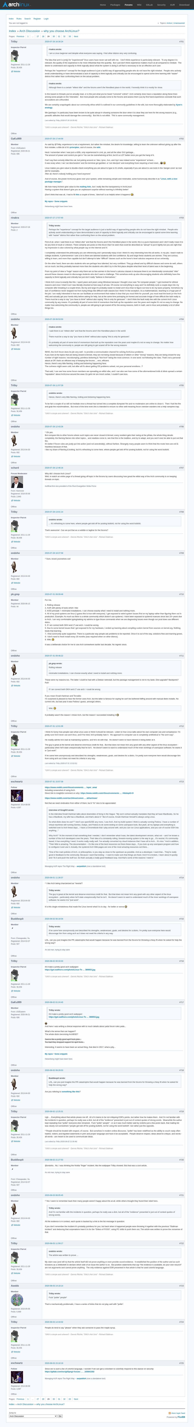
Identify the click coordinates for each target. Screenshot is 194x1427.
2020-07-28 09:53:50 (54, 319)
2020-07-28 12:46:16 (54, 468)
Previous (20, 36)
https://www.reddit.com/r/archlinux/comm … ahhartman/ (71, 798)
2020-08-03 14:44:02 (54, 1322)
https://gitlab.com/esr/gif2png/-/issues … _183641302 (69, 1372)
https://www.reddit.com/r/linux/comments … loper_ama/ (71, 787)
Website (17, 71)
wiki (98, 147)
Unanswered (179, 23)
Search (27, 19)
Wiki (139, 5)
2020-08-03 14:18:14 (54, 1286)
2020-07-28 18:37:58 (54, 553)
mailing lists (85, 187)
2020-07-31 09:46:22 (54, 656)
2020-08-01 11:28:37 (54, 877)
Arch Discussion (29, 31)
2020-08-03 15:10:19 (54, 1363)
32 (64, 36)
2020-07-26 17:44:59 (54, 139)
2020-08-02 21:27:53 (54, 1160)
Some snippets (60, 201)
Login (46, 19)
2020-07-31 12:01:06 (54, 726)
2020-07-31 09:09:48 (54, 594)
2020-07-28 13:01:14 (54, 512)
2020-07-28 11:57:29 (54, 385)
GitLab (149, 5)
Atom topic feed (178, 1413)
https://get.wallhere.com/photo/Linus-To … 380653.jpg (70, 970)
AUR (172, 5)
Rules (19, 19)
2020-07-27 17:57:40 (54, 218)
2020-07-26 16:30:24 (54, 41)
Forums (128, 5)
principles (74, 147)
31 (59, 36)
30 (54, 36)
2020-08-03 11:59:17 (54, 1243)
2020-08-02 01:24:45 (54, 1002)
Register (37, 19)
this (77, 194)
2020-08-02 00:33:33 (54, 961)
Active (169, 23)
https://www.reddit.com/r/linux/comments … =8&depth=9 (107, 793)
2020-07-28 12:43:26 (54, 426)
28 (43, 36)
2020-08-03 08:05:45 (54, 1195)
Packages (115, 5)
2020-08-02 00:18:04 (54, 919)
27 (38, 36)
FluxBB (181, 1417)
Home (103, 5)
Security (161, 5)
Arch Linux (16, 5)
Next (76, 36)
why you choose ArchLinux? (61, 31)
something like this (71, 1091)
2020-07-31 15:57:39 (54, 781)
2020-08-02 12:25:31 (54, 1111)
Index (11, 19)
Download (184, 5)
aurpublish (81, 866)
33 (70, 36)
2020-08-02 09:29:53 (54, 1070)
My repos (49, 201)
